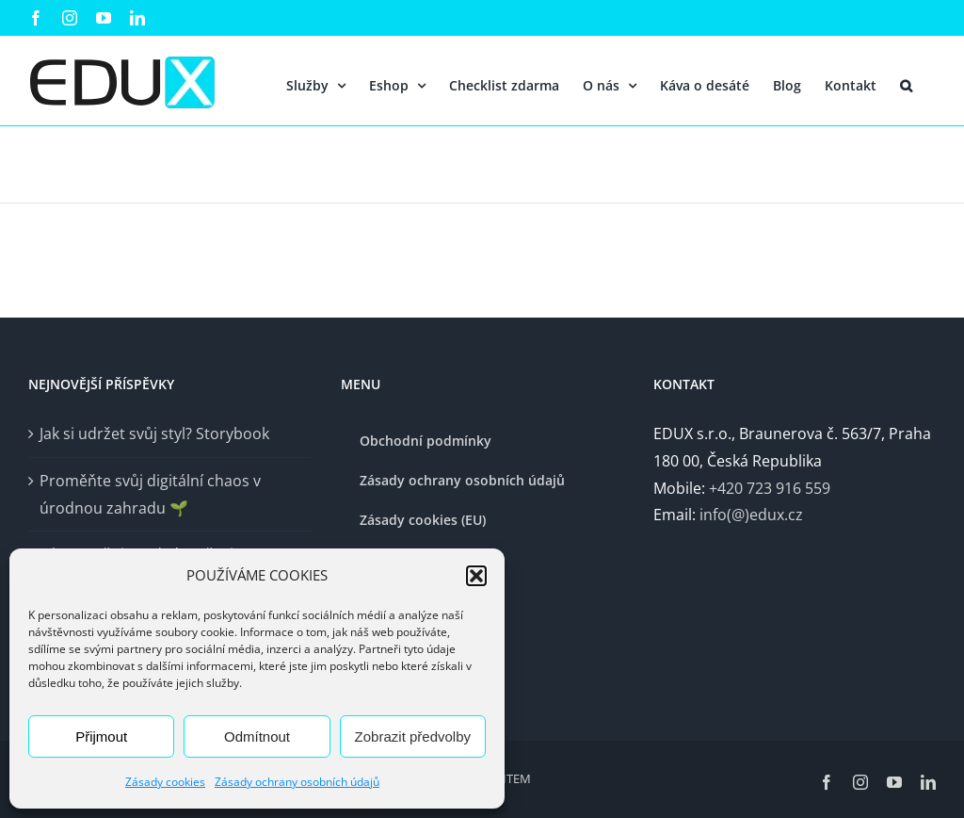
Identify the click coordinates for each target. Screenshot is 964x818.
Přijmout (101, 736)
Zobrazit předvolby (413, 736)
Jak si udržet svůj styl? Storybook (154, 433)
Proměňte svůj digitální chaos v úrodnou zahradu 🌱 (150, 494)
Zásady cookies (165, 782)
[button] (476, 575)
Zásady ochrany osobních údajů (297, 782)
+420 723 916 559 (769, 488)
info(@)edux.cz (751, 514)
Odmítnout (257, 736)
